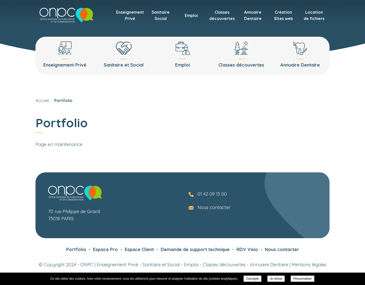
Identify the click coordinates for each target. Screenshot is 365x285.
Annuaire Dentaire (269, 265)
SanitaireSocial (161, 15)
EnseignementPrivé (130, 15)
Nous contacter (213, 207)
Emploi (191, 15)
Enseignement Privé (117, 265)
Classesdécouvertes (222, 15)
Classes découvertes (224, 265)
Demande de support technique (195, 249)
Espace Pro (105, 249)
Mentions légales (308, 265)
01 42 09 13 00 (212, 194)
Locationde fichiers (314, 15)
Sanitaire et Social (161, 265)
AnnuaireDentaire (253, 15)
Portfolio (76, 249)
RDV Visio (247, 249)
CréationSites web (283, 15)
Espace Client (139, 249)
